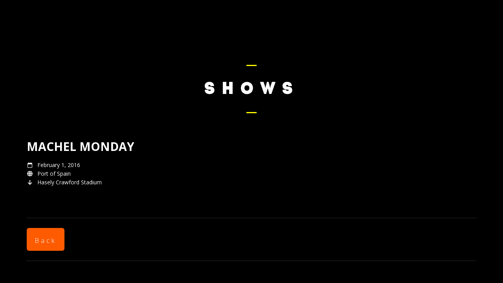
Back (46, 240)
